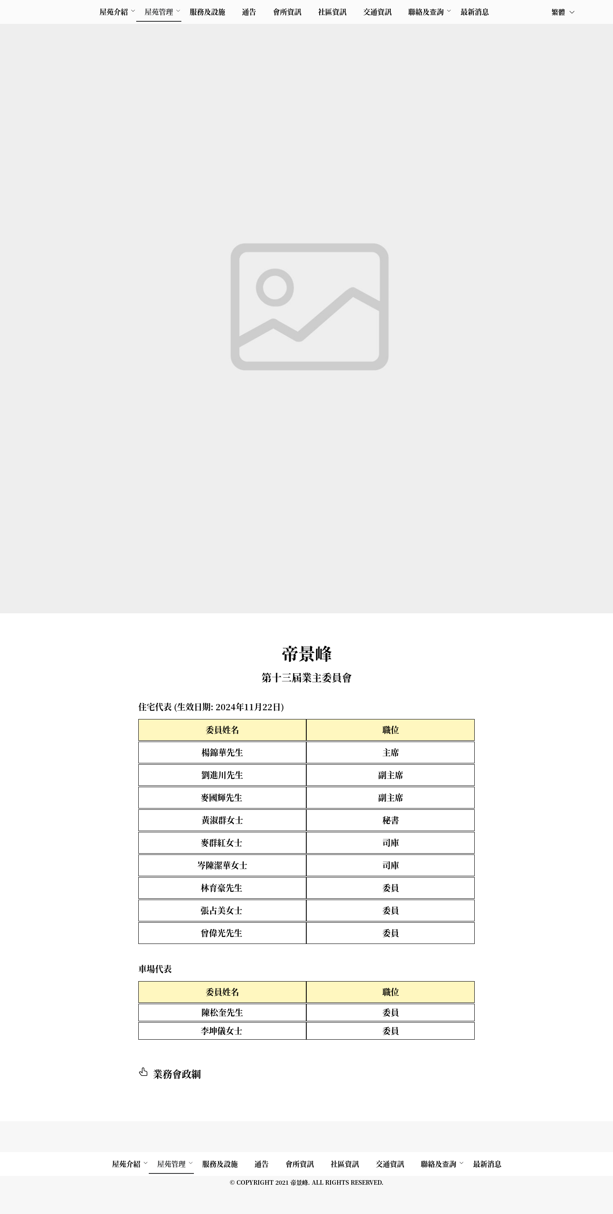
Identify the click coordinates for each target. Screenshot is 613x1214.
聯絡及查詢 (426, 11)
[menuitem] (113, 12)
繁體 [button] (563, 12)
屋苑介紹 (113, 11)
